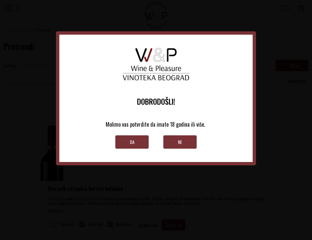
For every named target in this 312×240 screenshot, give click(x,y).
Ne (180, 142)
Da (132, 142)
